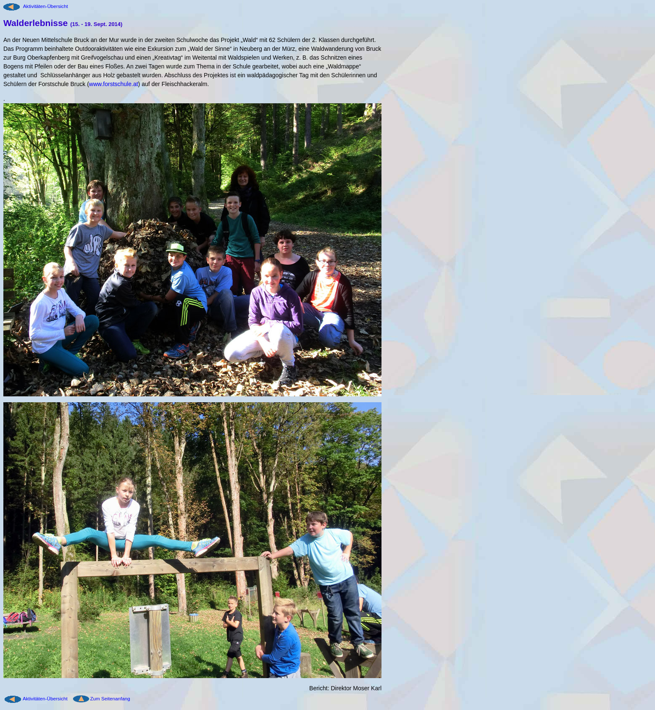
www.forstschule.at (113, 84)
